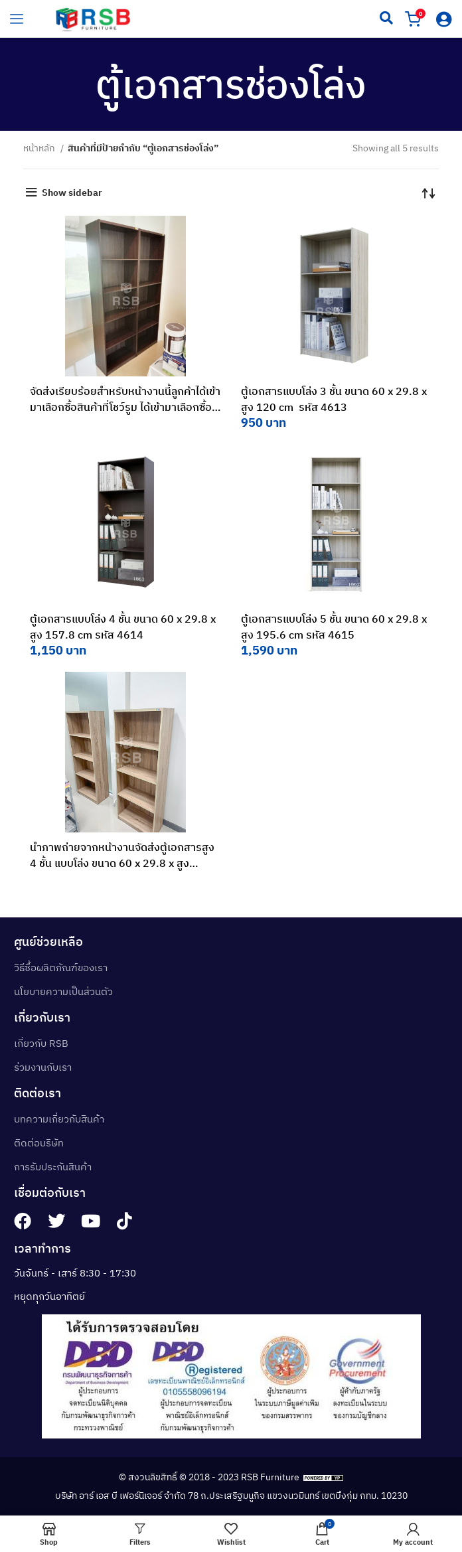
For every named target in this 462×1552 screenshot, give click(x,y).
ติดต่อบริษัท (39, 1142)
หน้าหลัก (40, 148)
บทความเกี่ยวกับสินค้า (59, 1119)
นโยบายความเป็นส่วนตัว (63, 991)
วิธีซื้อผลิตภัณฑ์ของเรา (61, 967)
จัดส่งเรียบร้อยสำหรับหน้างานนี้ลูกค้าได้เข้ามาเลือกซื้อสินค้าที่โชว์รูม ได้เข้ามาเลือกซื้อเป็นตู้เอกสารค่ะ (125, 406)
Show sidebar (72, 192)
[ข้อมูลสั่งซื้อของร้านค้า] (429, 192)
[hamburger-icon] (16, 18)
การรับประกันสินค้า (53, 1166)
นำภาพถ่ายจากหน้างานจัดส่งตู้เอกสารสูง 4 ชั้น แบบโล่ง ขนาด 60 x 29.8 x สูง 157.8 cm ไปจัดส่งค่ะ (122, 863)
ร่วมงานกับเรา (43, 1067)
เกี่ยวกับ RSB (41, 1043)
